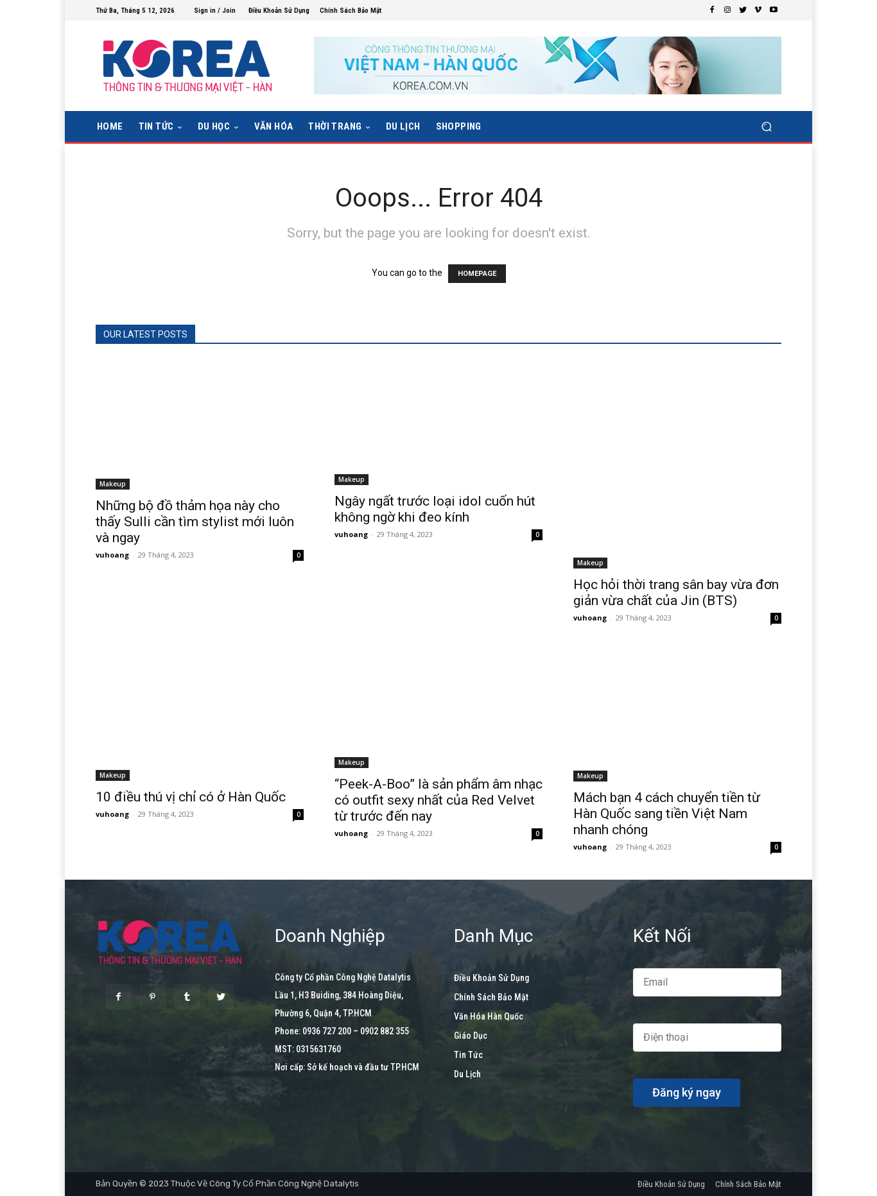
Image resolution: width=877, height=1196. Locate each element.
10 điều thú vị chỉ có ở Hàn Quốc (191, 797)
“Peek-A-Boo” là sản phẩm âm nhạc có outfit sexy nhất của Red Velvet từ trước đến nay (438, 800)
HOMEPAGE (477, 273)
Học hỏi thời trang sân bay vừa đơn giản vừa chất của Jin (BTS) (676, 592)
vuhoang (112, 555)
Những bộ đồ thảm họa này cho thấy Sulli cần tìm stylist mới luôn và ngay (195, 521)
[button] (766, 127)
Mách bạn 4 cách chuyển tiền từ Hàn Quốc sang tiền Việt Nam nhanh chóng (666, 813)
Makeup (113, 483)
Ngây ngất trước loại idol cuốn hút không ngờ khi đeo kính (434, 509)
